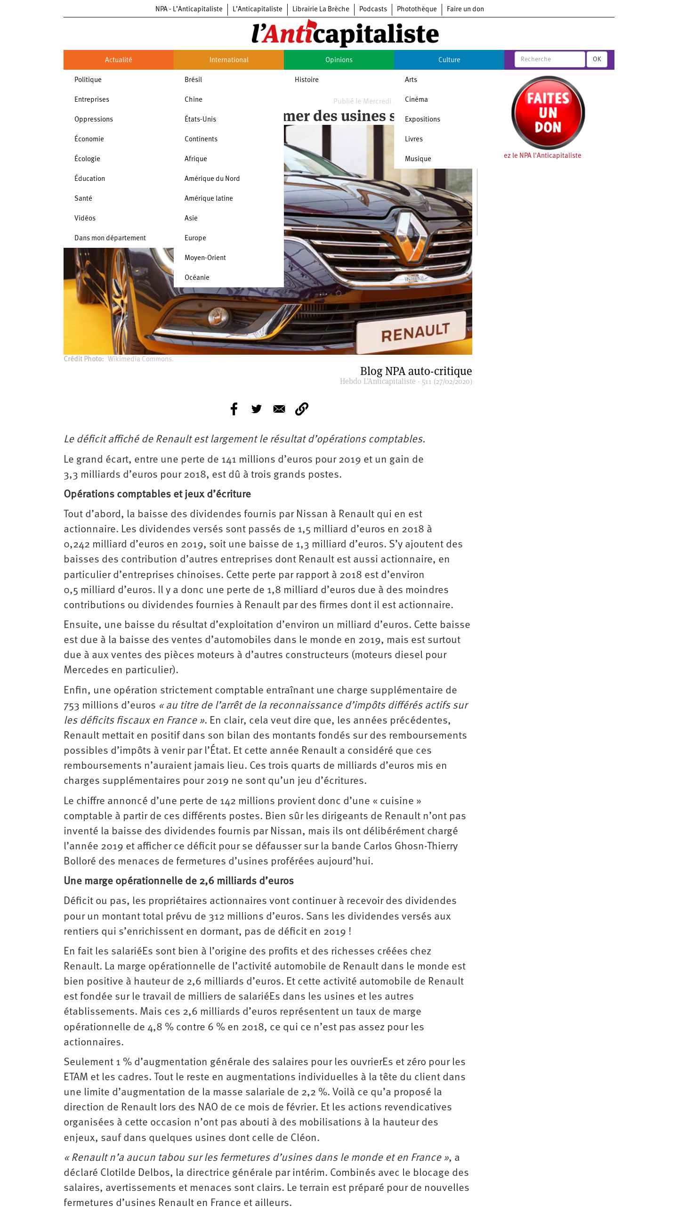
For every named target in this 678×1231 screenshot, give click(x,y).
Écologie (87, 159)
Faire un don (465, 9)
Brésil (193, 80)
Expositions (422, 119)
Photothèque (417, 9)
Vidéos (85, 218)
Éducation (89, 179)
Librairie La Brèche (320, 9)
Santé (83, 199)
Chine (193, 100)
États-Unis (200, 119)
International (229, 60)
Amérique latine (209, 199)
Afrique (196, 159)
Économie (89, 139)
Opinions (339, 60)
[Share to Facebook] (234, 408)
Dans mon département (110, 238)
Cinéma (416, 100)
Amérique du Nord (212, 179)
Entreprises (91, 100)
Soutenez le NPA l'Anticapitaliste (531, 156)
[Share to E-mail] (279, 408)
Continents (201, 139)
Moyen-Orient (205, 258)
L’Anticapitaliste (257, 9)
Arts (411, 80)
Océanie (197, 278)
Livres (414, 139)
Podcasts (373, 9)
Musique (418, 159)
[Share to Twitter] (256, 408)
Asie (191, 218)
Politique (88, 80)
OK (597, 59)
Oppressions (93, 119)
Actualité (118, 60)
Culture (449, 60)
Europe (195, 238)
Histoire (307, 80)
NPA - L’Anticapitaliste (189, 9)
